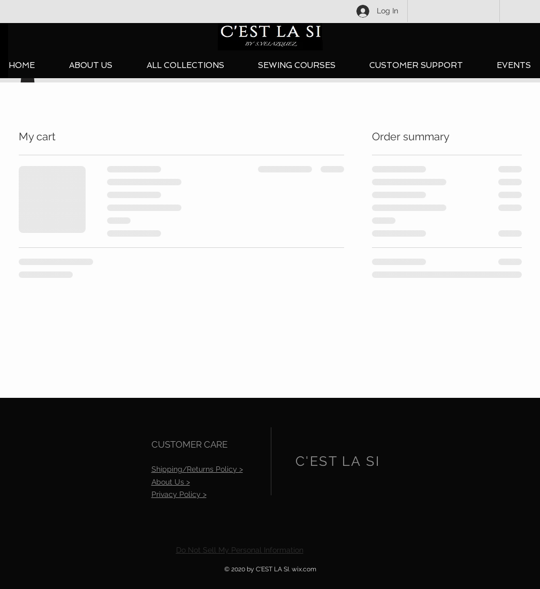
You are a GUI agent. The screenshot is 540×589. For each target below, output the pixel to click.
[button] (185, 65)
